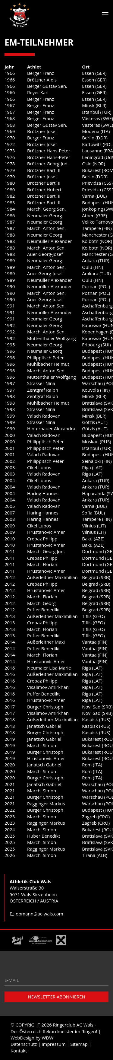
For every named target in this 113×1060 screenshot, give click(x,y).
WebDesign (22, 1038)
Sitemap (79, 1044)
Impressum (53, 1044)
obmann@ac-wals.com (39, 914)
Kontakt (19, 1051)
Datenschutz (24, 1044)
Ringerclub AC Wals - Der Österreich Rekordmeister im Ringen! (54, 1028)
